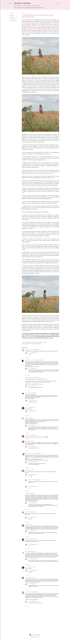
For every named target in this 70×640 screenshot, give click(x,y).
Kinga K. (26, 407)
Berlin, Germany (27, 342)
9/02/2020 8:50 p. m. (34, 601)
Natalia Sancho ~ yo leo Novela (31, 359)
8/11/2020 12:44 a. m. (31, 577)
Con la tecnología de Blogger (35, 634)
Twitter (27, 336)
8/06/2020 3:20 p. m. (34, 570)
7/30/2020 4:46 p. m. (34, 530)
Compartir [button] (12, 13)
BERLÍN (23, 7)
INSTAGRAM (39, 7)
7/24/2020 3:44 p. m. (37, 349)
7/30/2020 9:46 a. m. (30, 524)
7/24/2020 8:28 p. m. (34, 352)
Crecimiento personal (14, 17)
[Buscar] (58, 3)
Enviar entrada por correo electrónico (37, 342)
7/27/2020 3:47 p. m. (34, 446)
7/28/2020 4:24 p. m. (34, 502)
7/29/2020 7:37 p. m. (34, 517)
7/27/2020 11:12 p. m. (32, 493)
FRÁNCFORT (28, 7)
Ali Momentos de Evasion (30, 453)
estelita (26, 577)
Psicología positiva (13, 20)
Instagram (32, 336)
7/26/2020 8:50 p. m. (35, 435)
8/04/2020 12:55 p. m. (32, 551)
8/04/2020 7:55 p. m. (34, 558)
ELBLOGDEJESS (31, 479)
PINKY (26, 469)
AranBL (26, 417)
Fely (26, 440)
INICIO (15, 7)
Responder (27, 357)
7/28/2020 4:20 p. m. (34, 486)
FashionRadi (27, 538)
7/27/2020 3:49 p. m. (34, 474)
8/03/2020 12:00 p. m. (34, 544)
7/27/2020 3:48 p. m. (34, 461)
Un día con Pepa (22, 3)
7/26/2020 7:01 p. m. (34, 385)
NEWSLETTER (34, 7)
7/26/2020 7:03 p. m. (34, 368)
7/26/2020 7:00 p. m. (34, 400)
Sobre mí (19, 7)
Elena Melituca (28, 591)
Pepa (29, 352)
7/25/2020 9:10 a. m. (38, 377)
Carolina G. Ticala (28, 435)
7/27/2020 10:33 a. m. (38, 453)
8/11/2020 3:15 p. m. (34, 583)
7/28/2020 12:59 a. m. (38, 479)
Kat (25, 524)
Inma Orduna (27, 392)
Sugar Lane (27, 511)
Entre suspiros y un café (29, 377)
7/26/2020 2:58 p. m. (32, 407)
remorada (27, 551)
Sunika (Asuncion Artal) (29, 349)
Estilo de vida (12, 18)
